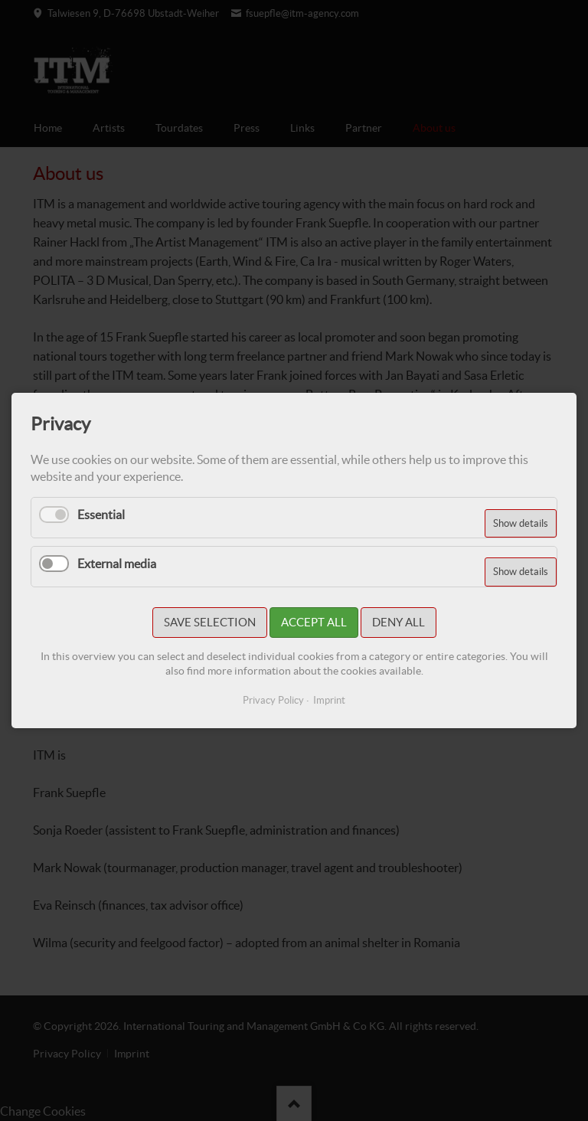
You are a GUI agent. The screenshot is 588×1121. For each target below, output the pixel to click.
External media (116, 563)
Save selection (210, 622)
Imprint (329, 700)
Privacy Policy (273, 700)
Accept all (314, 622)
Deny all (398, 622)
